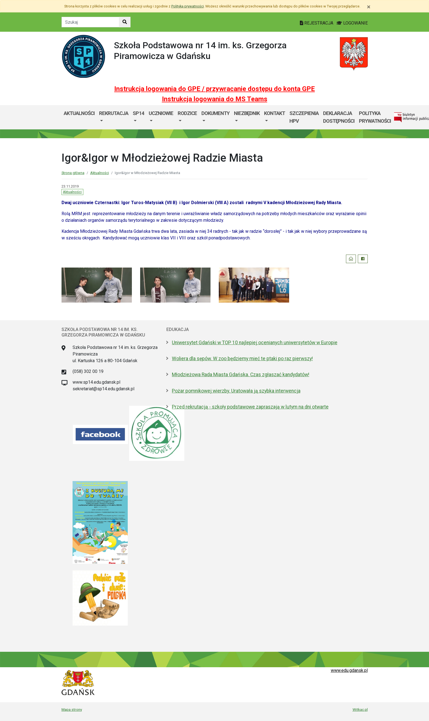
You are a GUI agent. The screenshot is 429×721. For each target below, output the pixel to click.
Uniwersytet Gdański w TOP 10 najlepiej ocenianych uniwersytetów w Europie (254, 342)
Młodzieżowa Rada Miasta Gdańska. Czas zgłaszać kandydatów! (240, 374)
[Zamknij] (369, 7)
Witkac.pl (360, 709)
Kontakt (274, 113)
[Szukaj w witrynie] (124, 22)
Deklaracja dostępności (339, 117)
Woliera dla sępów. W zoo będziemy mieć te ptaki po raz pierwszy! (242, 358)
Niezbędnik (247, 113)
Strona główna (73, 173)
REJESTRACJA (317, 23)
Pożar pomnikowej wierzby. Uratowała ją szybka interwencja (236, 391)
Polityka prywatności (375, 117)
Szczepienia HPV (304, 117)
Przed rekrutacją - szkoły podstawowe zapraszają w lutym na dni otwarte (250, 407)
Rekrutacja (113, 113)
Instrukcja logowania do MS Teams (214, 99)
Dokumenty (215, 113)
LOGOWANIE (352, 23)
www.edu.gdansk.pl (349, 670)
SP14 (138, 113)
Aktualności (79, 113)
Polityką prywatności (187, 6)
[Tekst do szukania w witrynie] (90, 22)
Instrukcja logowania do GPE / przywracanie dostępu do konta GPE (214, 89)
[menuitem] (113, 117)
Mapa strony (72, 709)
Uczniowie (161, 113)
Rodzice (187, 113)
